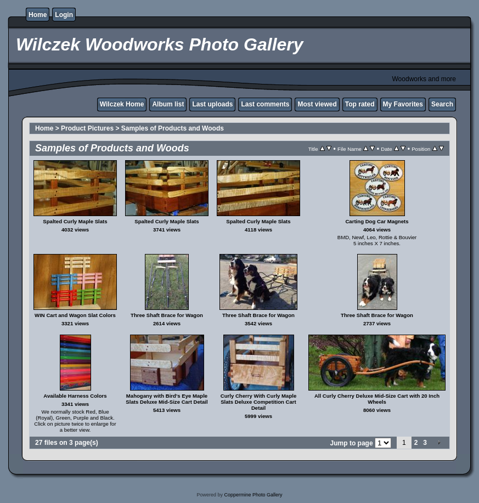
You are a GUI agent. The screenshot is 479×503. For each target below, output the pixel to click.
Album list (168, 104)
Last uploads (212, 104)
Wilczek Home (122, 104)
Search (442, 104)
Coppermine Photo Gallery (253, 495)
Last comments (265, 104)
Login (64, 15)
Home (38, 15)
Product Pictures (87, 128)
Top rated (360, 104)
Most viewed (316, 104)
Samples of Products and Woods (172, 128)
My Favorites (403, 104)
